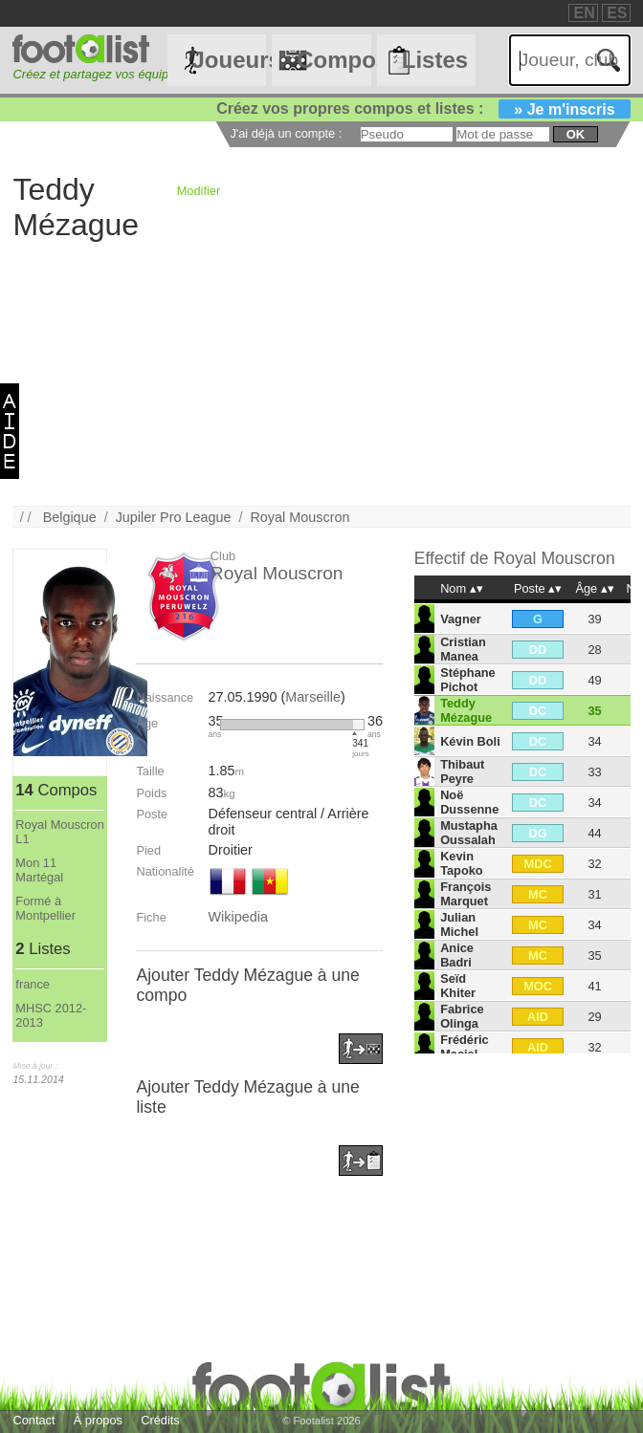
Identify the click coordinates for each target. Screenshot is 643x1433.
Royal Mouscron (299, 517)
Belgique (70, 517)
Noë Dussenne (469, 802)
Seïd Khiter (458, 985)
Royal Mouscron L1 (59, 831)
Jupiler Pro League (174, 517)
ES (617, 13)
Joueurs (229, 60)
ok (575, 134)
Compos (333, 60)
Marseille (313, 697)
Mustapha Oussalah (469, 832)
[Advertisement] (321, 372)
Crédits (160, 1420)
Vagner (460, 619)
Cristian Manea (463, 649)
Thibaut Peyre (462, 771)
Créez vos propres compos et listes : (423, 108)
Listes (435, 60)
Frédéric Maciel (464, 1046)
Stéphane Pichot (468, 679)
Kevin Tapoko (461, 863)
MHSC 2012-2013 (50, 1015)
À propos (98, 1420)
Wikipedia (238, 916)
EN (583, 13)
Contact (33, 1420)
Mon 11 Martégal (39, 870)
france (32, 984)
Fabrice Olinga (462, 1016)
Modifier (199, 191)
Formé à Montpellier (45, 908)
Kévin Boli (470, 741)
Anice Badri (457, 955)
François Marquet (465, 893)
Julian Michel (459, 924)
